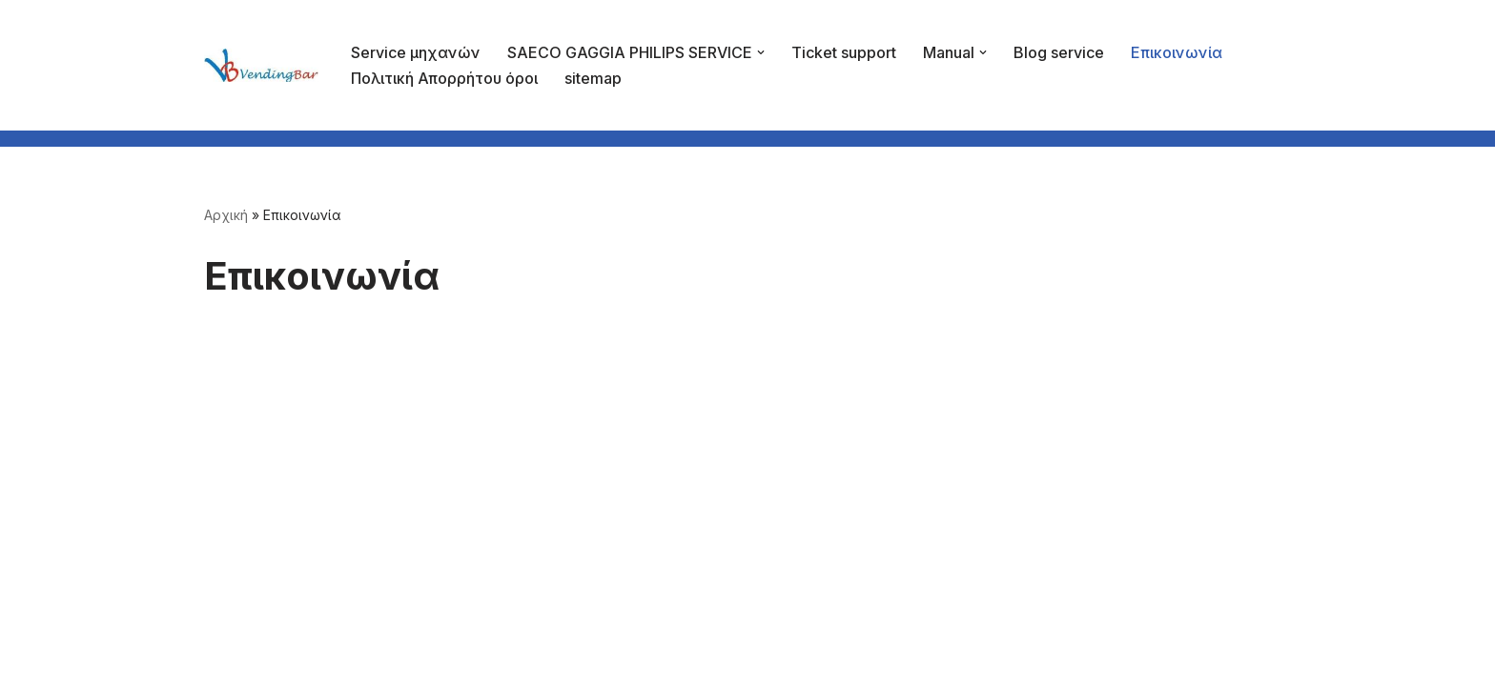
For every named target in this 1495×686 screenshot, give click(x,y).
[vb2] (261, 65)
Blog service (1059, 52)
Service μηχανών (416, 52)
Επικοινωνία (1176, 52)
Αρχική (226, 215)
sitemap (593, 78)
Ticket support (843, 52)
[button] (761, 52)
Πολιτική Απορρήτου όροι (444, 78)
